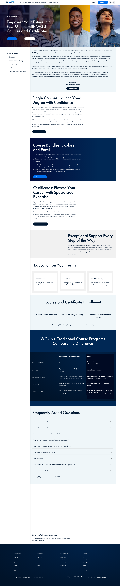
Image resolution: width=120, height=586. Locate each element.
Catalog (38, 562)
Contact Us (34, 577)
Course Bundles (13, 64)
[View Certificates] (40, 224)
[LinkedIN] (68, 577)
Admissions (39, 560)
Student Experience (64, 562)
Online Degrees (63, 565)
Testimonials (85, 568)
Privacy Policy (17, 577)
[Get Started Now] (72, 88)
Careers (15, 568)
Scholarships (62, 568)
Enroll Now (102, 2)
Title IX (38, 565)
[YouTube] (78, 577)
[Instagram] (75, 577)
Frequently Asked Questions (17, 71)
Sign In (93, 2)
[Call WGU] (113, 2)
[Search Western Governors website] (110, 2)
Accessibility (16, 560)
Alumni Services (40, 568)
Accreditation (16, 562)
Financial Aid (85, 562)
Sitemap (41, 577)
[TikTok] (81, 577)
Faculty (84, 565)
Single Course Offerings (16, 61)
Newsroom (16, 565)
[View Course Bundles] (40, 176)
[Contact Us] (12, 38)
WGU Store (16, 570)
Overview (12, 57)
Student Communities (87, 570)
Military (84, 557)
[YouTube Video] (72, 507)
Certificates (12, 68)
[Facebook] (71, 577)
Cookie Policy (26, 577)
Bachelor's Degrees (64, 560)
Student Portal (39, 557)
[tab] (23, 2)
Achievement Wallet (41, 570)
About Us (16, 557)
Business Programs (63, 557)
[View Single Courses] (39, 131)
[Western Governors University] (10, 2)
